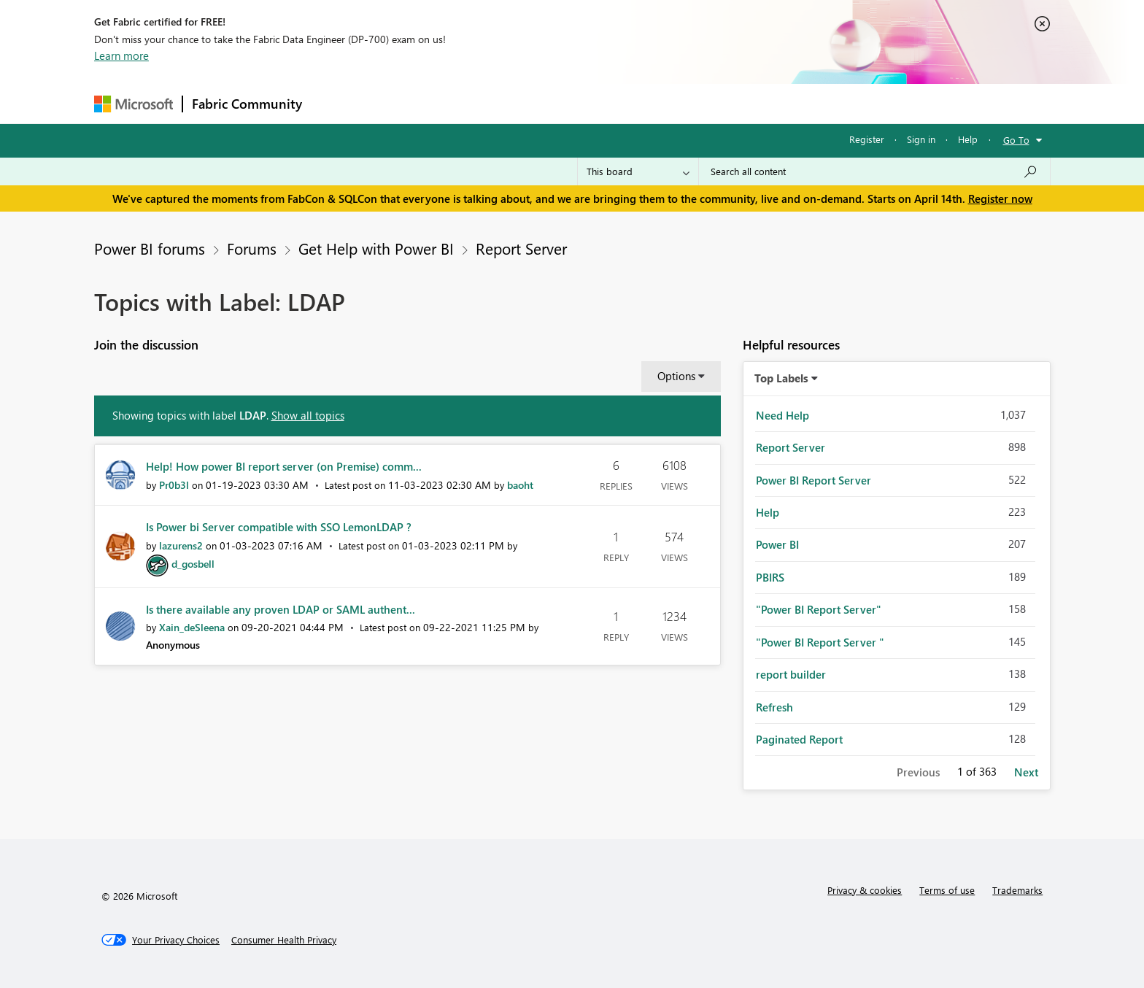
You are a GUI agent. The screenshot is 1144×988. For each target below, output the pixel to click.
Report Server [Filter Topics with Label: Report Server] (790, 447)
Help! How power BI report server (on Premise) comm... (284, 466)
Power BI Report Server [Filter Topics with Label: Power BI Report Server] (813, 480)
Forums (335, 103)
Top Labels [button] (781, 378)
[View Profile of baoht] (520, 485)
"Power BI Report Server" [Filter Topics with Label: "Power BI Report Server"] (818, 609)
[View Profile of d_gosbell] (192, 563)
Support (707, 103)
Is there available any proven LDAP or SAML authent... (280, 609)
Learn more (121, 55)
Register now (1000, 198)
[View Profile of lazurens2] (181, 545)
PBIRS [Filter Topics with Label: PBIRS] (770, 577)
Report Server (521, 248)
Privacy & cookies (864, 890)
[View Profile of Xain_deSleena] (192, 627)
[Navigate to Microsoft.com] (133, 104)
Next (1026, 772)
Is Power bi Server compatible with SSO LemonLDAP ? (278, 527)
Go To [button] (1016, 140)
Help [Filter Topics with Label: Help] (767, 512)
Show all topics (307, 415)
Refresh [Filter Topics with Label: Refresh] (774, 707)
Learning (645, 103)
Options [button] (676, 375)
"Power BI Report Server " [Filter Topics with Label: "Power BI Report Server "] (820, 642)
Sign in (921, 139)
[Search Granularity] (638, 171)
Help (968, 139)
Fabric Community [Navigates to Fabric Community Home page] (247, 103)
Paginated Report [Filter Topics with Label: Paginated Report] (799, 739)
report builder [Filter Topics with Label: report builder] (791, 674)
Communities (524, 103)
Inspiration (399, 103)
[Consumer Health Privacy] (283, 940)
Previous (918, 772)
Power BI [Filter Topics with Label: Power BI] (777, 544)
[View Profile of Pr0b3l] (174, 485)
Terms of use (947, 890)
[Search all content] (874, 171)
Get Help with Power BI (376, 248)
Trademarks (1017, 890)
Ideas (459, 103)
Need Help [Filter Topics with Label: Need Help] (782, 415)
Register (866, 139)
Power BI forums (149, 248)
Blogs (589, 103)
